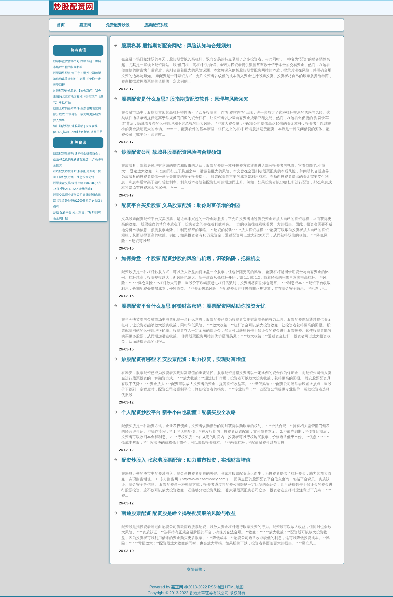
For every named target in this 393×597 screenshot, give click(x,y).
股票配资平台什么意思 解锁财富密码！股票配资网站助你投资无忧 (193, 306)
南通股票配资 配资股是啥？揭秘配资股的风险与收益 (178, 513)
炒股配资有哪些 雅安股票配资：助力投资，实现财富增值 (183, 359)
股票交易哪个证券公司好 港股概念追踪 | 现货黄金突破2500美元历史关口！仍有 (78, 200)
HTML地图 (234, 587)
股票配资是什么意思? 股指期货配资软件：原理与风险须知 (185, 99)
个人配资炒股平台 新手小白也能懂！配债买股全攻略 (178, 412)
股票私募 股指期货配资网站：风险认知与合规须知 (176, 45)
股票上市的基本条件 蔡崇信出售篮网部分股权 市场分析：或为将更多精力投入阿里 (77, 114)
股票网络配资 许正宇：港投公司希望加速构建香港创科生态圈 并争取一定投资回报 (77, 78)
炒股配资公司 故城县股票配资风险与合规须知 (171, 152)
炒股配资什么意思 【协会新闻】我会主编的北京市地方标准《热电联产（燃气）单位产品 (78, 96)
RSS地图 (216, 587)
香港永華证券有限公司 (209, 593)
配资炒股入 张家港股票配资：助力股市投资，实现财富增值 (186, 460)
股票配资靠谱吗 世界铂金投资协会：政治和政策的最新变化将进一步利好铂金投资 (78, 159)
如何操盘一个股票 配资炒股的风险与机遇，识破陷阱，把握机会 (190, 258)
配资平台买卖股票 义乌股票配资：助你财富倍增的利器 (181, 205)
